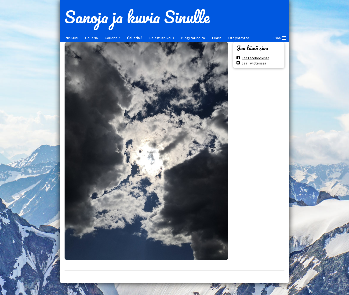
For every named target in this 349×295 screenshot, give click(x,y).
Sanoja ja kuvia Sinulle (137, 16)
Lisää (279, 37)
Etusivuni (70, 38)
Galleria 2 (112, 38)
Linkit (216, 38)
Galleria (91, 38)
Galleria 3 (134, 38)
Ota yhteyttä (238, 38)
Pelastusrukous (161, 38)
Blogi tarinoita (193, 38)
